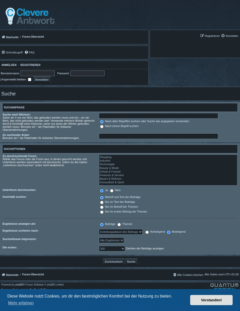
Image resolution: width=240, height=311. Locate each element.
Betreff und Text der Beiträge (120, 197)
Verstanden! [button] (211, 300)
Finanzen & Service (168, 175)
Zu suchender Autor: (16, 134)
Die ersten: (10, 247)
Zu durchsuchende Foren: (20, 156)
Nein (115, 190)
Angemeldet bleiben (16, 79)
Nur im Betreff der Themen (119, 206)
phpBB (19, 285)
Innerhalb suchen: (15, 196)
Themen (124, 223)
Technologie (168, 164)
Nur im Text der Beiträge (117, 201)
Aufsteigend (155, 231)
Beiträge (107, 223)
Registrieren (30, 64)
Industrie (168, 161)
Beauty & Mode (168, 168)
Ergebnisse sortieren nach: (21, 230)
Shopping (168, 157)
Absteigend (176, 231)
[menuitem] (229, 36)
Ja (104, 190)
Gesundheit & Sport (168, 182)
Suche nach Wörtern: (17, 114)
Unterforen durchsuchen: (19, 189)
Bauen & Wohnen (168, 179)
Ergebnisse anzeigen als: (19, 223)
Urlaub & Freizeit (168, 172)
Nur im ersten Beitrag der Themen (123, 211)
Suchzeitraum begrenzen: (20, 239)
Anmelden (8, 64)
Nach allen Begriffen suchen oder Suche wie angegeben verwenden (144, 121)
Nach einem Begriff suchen (119, 126)
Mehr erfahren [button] (21, 303)
